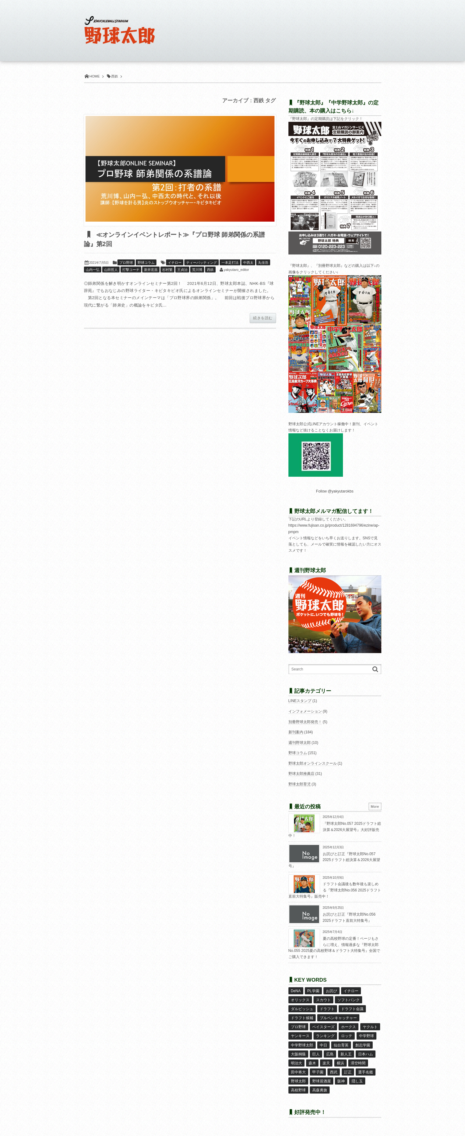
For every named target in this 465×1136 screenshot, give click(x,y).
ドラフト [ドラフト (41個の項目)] (327, 1009)
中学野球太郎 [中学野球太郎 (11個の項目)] (302, 1045)
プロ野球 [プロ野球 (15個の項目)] (298, 1027)
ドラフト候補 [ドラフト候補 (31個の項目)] (302, 1018)
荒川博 (197, 270)
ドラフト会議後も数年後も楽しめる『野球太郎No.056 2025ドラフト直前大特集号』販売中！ (334, 890)
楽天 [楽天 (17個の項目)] (326, 1063)
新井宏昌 (151, 270)
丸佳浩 (263, 262)
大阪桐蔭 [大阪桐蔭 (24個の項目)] (298, 1054)
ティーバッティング (201, 262)
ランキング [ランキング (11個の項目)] (325, 1036)
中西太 (248, 262)
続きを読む (262, 318)
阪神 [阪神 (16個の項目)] (341, 1081)
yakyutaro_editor (236, 270)
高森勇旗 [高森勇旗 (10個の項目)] (319, 1090)
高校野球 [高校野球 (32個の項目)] (298, 1090)
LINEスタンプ (300, 701)
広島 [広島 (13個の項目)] (330, 1054)
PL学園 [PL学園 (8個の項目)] (313, 991)
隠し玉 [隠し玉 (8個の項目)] (357, 1081)
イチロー (175, 262)
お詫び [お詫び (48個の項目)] (331, 991)
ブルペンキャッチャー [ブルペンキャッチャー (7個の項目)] (338, 1018)
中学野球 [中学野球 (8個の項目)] (366, 1036)
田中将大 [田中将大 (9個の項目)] (298, 1072)
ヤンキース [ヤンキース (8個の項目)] (300, 1036)
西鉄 (210, 270)
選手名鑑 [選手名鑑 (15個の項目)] (365, 1072)
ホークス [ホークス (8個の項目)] (348, 1027)
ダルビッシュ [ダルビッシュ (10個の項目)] (302, 1009)
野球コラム (146, 262)
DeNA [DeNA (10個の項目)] (296, 991)
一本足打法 (230, 262)
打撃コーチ (130, 270)
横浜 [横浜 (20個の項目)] (340, 1063)
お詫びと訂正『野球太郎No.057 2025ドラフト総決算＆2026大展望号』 (334, 860)
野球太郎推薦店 (301, 773)
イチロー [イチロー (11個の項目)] (351, 991)
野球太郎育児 (299, 784)
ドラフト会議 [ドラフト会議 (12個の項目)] (352, 1009)
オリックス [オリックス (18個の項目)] (300, 1000)
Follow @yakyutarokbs (334, 491)
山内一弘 (92, 270)
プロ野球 (126, 262)
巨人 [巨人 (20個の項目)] (316, 1054)
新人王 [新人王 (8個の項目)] (346, 1054)
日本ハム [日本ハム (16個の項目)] (365, 1054)
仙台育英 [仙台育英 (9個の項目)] (341, 1045)
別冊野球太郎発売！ (305, 722)
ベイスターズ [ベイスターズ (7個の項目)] (323, 1027)
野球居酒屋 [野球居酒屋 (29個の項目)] (321, 1081)
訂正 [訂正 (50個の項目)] (348, 1072)
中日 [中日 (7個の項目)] (323, 1045)
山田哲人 (111, 270)
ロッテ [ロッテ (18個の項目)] (346, 1036)
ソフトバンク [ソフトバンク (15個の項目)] (348, 1000)
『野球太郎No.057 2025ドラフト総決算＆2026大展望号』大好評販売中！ (334, 829)
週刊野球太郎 (299, 742)
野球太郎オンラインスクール (312, 763)
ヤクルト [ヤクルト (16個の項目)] (370, 1027)
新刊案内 (295, 732)
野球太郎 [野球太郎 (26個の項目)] (298, 1081)
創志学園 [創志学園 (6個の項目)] (362, 1045)
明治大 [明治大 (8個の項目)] (296, 1063)
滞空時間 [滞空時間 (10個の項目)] (358, 1063)
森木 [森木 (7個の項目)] (312, 1063)
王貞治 (182, 270)
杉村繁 (167, 270)
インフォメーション (305, 711)
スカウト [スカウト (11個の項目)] (323, 1000)
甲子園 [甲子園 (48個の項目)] (317, 1072)
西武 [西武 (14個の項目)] (333, 1072)
